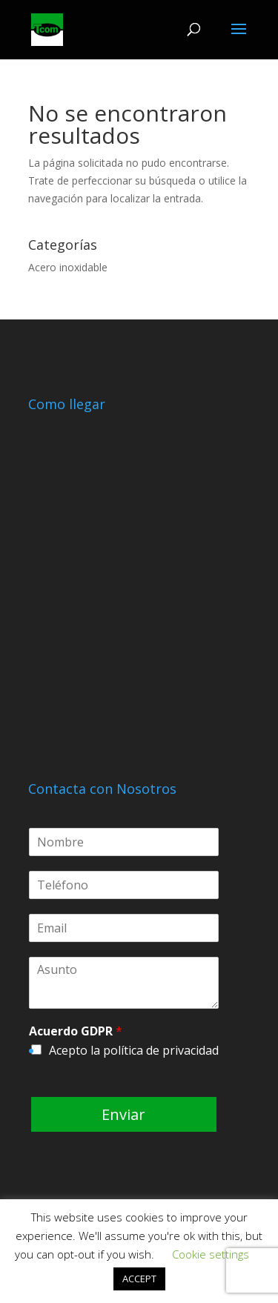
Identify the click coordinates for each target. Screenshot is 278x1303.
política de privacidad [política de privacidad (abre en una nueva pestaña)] (161, 1050)
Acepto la (134, 1050)
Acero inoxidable (67, 267)
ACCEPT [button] (139, 1278)
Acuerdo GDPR (75, 1031)
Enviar (123, 1114)
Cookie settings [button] (210, 1254)
